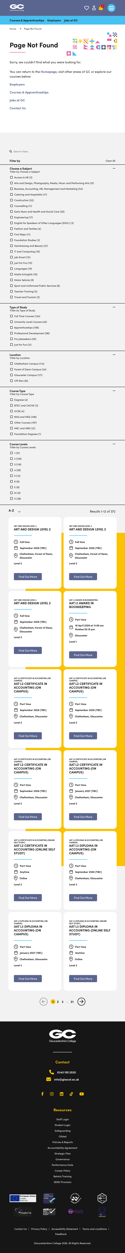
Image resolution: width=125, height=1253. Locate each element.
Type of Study (62, 307)
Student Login (62, 1125)
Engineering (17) (21, 217)
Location (62, 354)
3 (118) (15, 464)
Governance (63, 1159)
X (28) (15, 498)
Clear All (110, 160)
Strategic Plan (62, 1153)
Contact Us (18, 108)
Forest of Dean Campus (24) (28, 369)
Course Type (62, 390)
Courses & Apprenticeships (27, 20)
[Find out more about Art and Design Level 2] (28, 576)
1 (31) (15, 453)
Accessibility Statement (65, 1229)
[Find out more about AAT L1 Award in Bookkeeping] (83, 654)
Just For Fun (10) (21, 263)
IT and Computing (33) (25, 251)
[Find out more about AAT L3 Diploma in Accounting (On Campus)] (83, 897)
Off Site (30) (19, 380)
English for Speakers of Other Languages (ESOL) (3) (42, 223)
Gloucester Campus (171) (26, 375)
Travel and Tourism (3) (25, 297)
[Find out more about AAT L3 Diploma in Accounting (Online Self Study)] (83, 978)
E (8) (15, 487)
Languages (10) (21, 268)
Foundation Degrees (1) (25, 434)
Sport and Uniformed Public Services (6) (35, 285)
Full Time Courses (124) (25, 316)
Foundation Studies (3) (25, 240)
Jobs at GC (71, 20)
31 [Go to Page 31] (72, 1001)
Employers (54, 20)
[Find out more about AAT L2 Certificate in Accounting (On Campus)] (28, 735)
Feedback (61, 1234)
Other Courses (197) (23, 422)
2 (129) (16, 458)
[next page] (81, 1002)
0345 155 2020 (66, 1072)
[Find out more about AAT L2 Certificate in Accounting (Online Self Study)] (28, 897)
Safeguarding (63, 1130)
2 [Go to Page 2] (58, 1001)
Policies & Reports (62, 1142)
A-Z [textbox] (11, 510)
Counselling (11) (21, 205)
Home (13, 28)
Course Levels (62, 444)
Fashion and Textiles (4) (25, 228)
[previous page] (44, 1002)
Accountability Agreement (62, 1147)
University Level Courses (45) (28, 321)
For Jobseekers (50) (23, 339)
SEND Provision (62, 1182)
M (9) (15, 492)
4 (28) (15, 470)
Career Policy (62, 1170)
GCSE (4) (17, 411)
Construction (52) (22, 200)
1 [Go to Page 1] (53, 1001)
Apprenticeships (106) (24, 327)
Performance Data (62, 1165)
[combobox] (16, 512)
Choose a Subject (62, 168)
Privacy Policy (39, 1229)
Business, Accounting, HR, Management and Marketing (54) (46, 188)
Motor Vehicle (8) (22, 280)
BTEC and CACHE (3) (24, 405)
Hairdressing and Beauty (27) (29, 245)
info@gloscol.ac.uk (66, 1079)
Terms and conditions (94, 1229)
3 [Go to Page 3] (62, 1001)
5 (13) (15, 475)
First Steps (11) (20, 234)
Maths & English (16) (23, 274)
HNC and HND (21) (22, 428)
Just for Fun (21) (21, 344)
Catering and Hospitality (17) (28, 194)
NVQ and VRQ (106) (23, 416)
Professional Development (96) (30, 333)
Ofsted (62, 1136)
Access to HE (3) (21, 177)
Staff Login (62, 1119)
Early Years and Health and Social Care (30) (37, 211)
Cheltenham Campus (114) (27, 363)
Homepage (49, 71)
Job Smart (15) (20, 257)
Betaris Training (62, 1176)
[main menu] (111, 8)
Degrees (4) (19, 399)
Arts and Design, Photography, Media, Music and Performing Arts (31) (52, 183)
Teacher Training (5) (23, 291)
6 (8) (15, 481)
